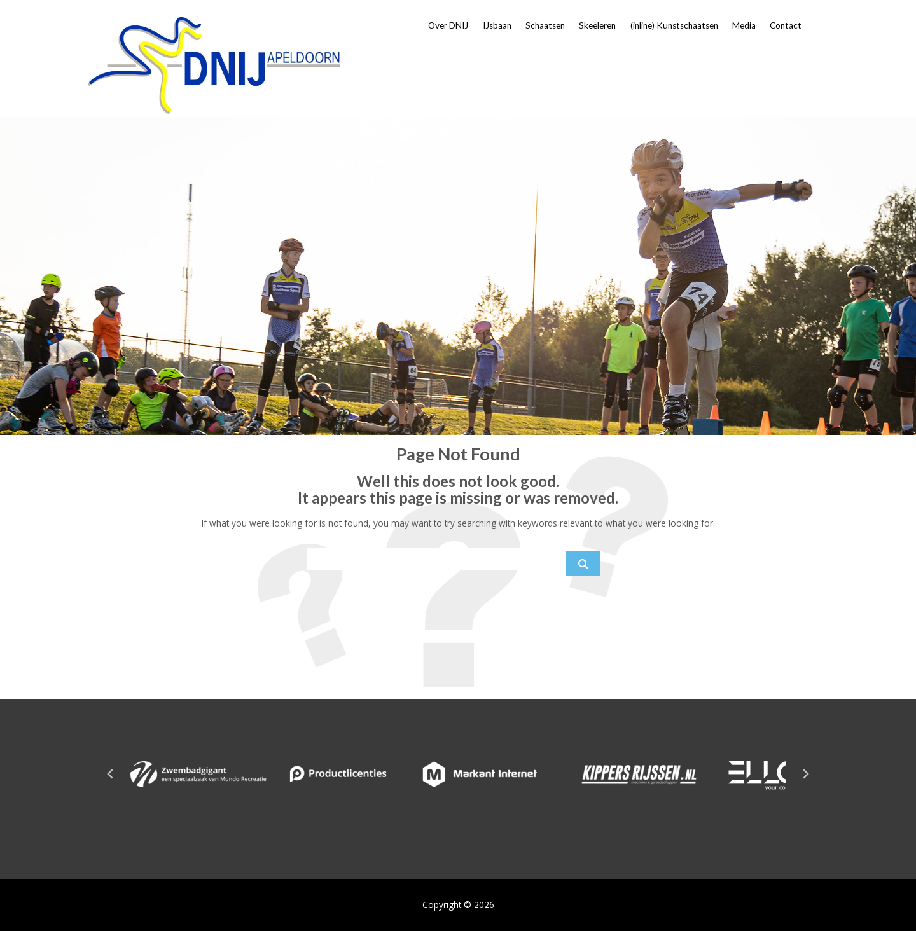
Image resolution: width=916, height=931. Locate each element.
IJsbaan (497, 25)
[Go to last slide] (111, 774)
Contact (786, 25)
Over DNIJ (448, 25)
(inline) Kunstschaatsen (674, 25)
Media (744, 25)
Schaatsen (545, 25)
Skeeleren (597, 25)
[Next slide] (805, 774)
